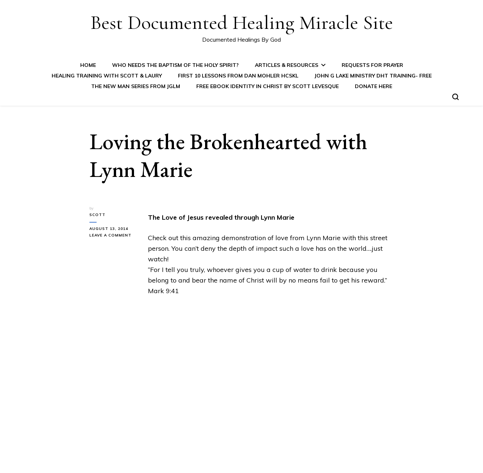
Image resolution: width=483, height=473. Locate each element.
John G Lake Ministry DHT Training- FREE (373, 75)
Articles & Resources (286, 65)
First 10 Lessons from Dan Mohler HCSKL (238, 75)
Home (88, 65)
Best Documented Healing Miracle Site (241, 22)
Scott (97, 214)
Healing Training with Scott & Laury (107, 75)
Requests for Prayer (372, 65)
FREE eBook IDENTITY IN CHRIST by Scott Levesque (267, 86)
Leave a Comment (113, 235)
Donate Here (373, 86)
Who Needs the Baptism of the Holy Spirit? (175, 65)
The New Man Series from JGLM (135, 86)
